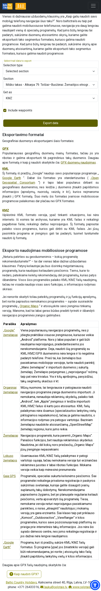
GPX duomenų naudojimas (78, 162)
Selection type (13, 65)
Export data (50, 123)
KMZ (5, 210)
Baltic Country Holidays (21, 582)
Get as (7, 92)
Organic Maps (29, 306)
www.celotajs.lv (80, 587)
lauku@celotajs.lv (53, 587)
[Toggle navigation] (93, 6)
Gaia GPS (9, 476)
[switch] (4, 110)
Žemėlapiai (10, 435)
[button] (95, 585)
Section (8, 79)
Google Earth (11, 178)
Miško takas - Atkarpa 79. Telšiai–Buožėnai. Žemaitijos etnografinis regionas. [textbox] (48, 85)
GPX (5, 148)
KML (5, 169)
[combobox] (50, 84)
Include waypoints (20, 110)
